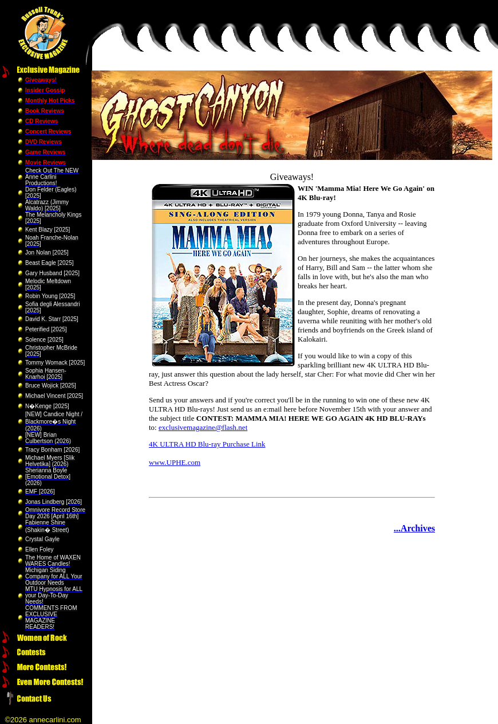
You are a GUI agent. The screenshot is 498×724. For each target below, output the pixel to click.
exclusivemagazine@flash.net (203, 427)
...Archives (414, 528)
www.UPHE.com (174, 462)
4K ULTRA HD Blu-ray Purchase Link (207, 444)
